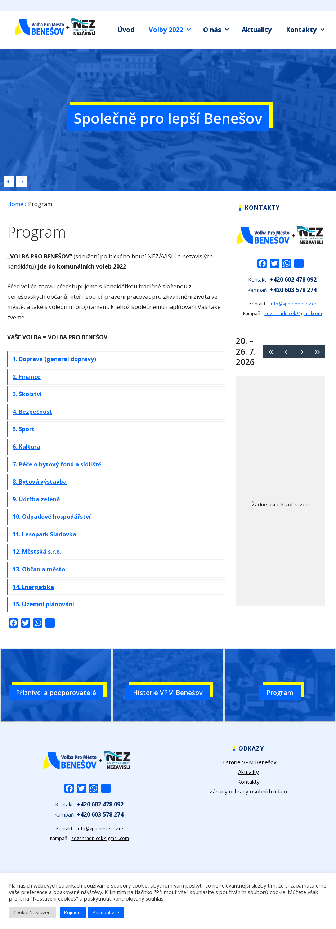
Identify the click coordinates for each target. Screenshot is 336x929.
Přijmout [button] (73, 912)
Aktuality (257, 29)
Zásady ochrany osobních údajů (248, 791)
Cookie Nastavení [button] (32, 912)
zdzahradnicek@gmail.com (293, 313)
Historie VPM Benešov (248, 762)
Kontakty (307, 29)
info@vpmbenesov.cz (293, 303)
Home (15, 204)
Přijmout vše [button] (106, 912)
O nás (218, 29)
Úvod (125, 29)
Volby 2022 (172, 29)
